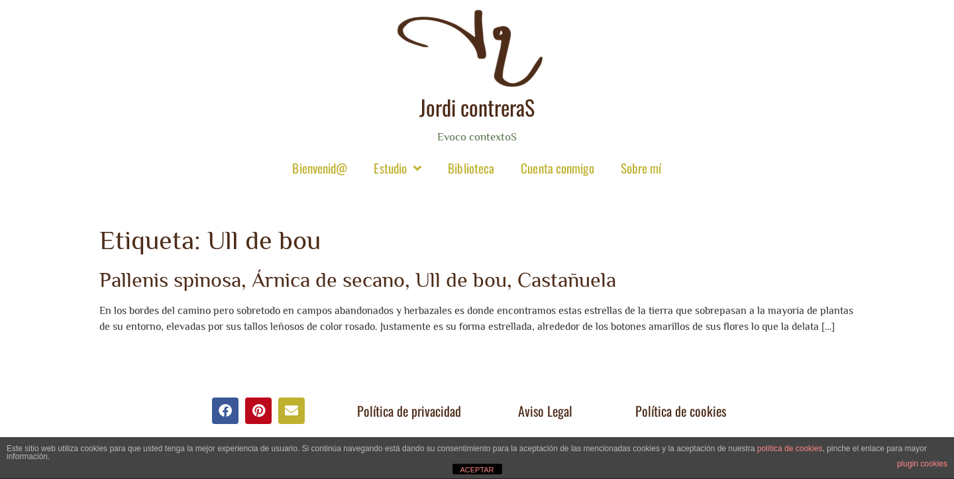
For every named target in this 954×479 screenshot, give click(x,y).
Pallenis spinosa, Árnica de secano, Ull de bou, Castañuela (357, 280)
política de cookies (790, 448)
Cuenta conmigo (557, 167)
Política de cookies (680, 411)
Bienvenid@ (319, 167)
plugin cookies (922, 463)
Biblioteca (471, 167)
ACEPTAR (477, 470)
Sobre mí (641, 167)
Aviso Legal (545, 411)
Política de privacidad (409, 411)
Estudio (397, 168)
